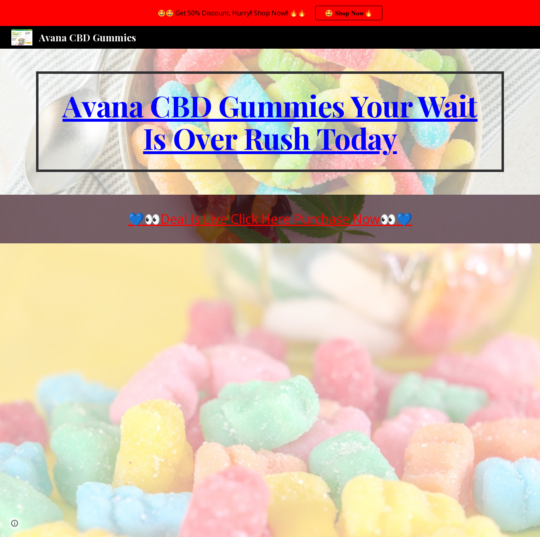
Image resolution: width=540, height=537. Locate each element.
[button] (14, 523)
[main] (270, 121)
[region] (270, 13)
